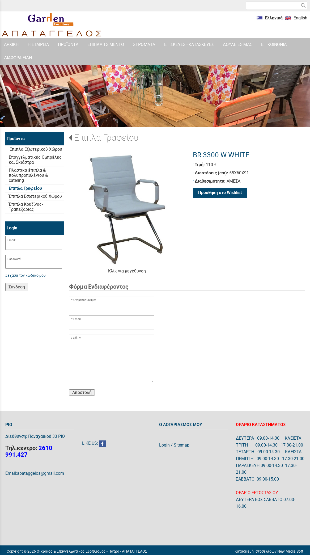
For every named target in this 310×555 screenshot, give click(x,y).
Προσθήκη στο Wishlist (220, 192)
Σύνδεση (17, 286)
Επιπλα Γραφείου (106, 138)
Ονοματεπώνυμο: (84, 300)
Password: (14, 259)
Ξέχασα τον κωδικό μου (25, 275)
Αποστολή (82, 392)
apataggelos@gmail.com (40, 473)
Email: (11, 240)
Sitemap (181, 445)
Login (164, 445)
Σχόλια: (76, 338)
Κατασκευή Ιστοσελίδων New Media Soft (269, 551)
